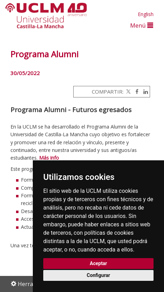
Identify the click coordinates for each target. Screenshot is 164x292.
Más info (49, 157)
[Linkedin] (144, 91)
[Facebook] (135, 91)
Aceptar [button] (98, 263)
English (146, 14)
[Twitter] (128, 91)
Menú (141, 25)
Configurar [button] (98, 275)
